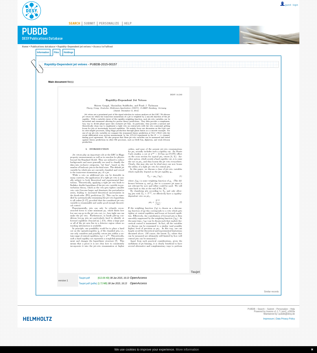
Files (56, 52)
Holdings (68, 52)
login (295, 5)
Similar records (271, 291)
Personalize (109, 23)
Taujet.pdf (84, 277)
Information (43, 52)
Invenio (269, 311)
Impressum (268, 319)
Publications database (43, 47)
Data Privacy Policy (285, 319)
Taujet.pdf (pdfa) (88, 283)
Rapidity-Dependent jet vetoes (74, 47)
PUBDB (51, 10)
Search (74, 23)
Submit (89, 23)
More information (187, 349)
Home (25, 47)
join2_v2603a (288, 311)
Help (128, 23)
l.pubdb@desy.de (286, 314)
